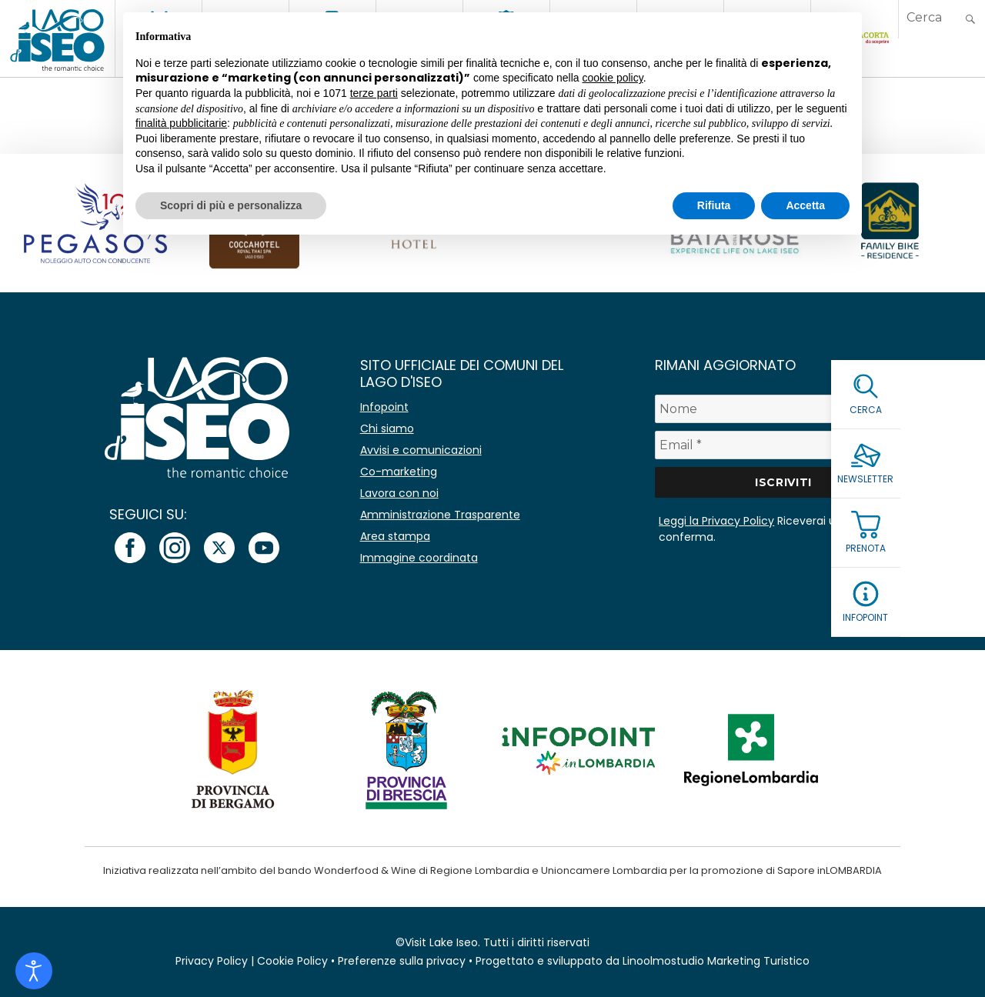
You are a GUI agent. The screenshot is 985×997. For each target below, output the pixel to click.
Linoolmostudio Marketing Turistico (716, 961)
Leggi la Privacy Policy (716, 521)
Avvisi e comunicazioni (421, 450)
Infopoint (384, 407)
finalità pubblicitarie (181, 123)
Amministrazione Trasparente (440, 514)
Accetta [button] (805, 205)
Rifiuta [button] (714, 205)
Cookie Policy (292, 961)
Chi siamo (387, 428)
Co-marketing (398, 471)
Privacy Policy (211, 961)
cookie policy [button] (613, 78)
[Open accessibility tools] (33, 970)
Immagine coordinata (419, 557)
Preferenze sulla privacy (402, 961)
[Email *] (783, 445)
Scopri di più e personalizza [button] (231, 205)
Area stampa (395, 536)
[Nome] (783, 409)
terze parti (374, 93)
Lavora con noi (399, 493)
